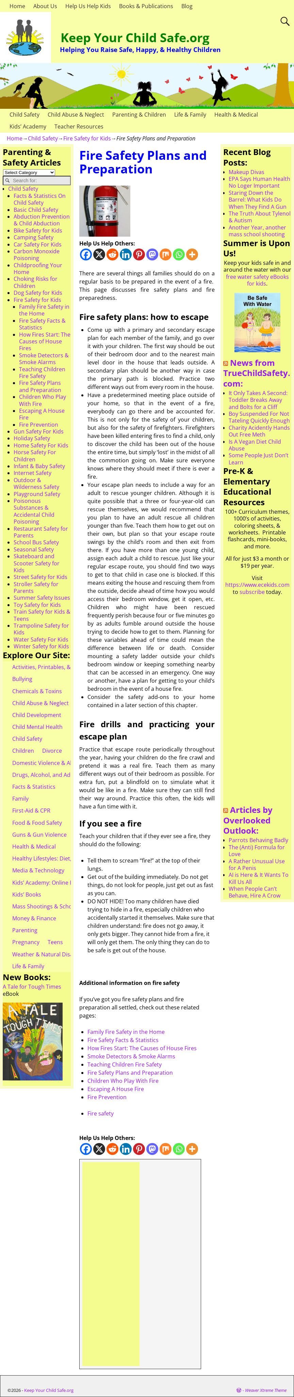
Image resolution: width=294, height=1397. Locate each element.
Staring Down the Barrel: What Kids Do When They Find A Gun (258, 199)
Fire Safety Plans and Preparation (130, 1072)
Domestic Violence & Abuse (47, 763)
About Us (45, 6)
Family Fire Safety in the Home (126, 1032)
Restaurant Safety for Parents (41, 532)
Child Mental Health (37, 727)
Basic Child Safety (36, 210)
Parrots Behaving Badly (258, 840)
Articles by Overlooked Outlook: (248, 820)
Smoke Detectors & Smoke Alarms (131, 1056)
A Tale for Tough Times (32, 986)
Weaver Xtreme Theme (266, 1390)
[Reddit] (112, 254)
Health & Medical (236, 114)
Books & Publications (146, 6)
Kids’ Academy (28, 126)
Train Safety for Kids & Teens (42, 615)
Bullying (22, 679)
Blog (187, 6)
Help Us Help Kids (88, 6)
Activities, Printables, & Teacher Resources (66, 667)
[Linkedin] (126, 254)
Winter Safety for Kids (41, 646)
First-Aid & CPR (31, 810)
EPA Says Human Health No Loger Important (259, 182)
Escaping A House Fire (115, 1089)
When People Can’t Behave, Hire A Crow (254, 892)
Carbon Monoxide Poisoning (37, 255)
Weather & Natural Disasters (49, 954)
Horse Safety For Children (35, 455)
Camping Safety (33, 237)
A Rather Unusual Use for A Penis (257, 864)
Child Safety (24, 114)
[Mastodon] (152, 254)
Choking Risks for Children (36, 282)
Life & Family (190, 114)
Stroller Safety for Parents (36, 587)
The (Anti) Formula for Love (257, 851)
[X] (99, 254)
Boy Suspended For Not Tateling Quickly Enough (259, 417)
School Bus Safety (36, 542)
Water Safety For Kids (41, 639)
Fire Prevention (107, 1097)
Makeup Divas (246, 172)
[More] (192, 254)
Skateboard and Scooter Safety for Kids (37, 563)
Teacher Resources (78, 126)
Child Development (36, 715)
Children (23, 750)
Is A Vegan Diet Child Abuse (255, 445)
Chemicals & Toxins (37, 691)
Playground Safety (37, 494)
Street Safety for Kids (40, 577)
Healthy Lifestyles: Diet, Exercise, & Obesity (66, 858)
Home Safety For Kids (41, 445)
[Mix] (166, 254)
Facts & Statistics (33, 786)
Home (17, 6)
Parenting (24, 930)
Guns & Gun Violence (39, 834)
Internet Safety (32, 473)
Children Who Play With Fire (123, 1081)
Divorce (52, 750)
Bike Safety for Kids (38, 230)
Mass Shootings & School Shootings (58, 906)
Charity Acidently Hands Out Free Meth (259, 431)
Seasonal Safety (34, 549)
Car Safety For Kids (38, 244)
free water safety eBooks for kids (257, 280)
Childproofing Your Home (38, 268)
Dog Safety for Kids (38, 292)
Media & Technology (38, 870)
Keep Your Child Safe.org (135, 37)
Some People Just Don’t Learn (259, 459)
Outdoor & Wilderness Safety (36, 483)
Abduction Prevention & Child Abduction (42, 220)
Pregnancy (25, 942)
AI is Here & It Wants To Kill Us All (259, 878)
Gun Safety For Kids (39, 431)
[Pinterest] (139, 254)
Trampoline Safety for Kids (41, 629)
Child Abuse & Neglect (76, 114)
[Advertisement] (111, 1264)
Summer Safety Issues (42, 597)
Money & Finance (34, 918)
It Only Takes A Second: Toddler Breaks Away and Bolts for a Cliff (258, 400)
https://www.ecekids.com (257, 585)
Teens (55, 942)
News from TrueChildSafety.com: (256, 373)
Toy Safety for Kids (37, 605)
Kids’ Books (26, 894)
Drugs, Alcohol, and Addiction (50, 775)
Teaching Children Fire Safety (124, 1064)
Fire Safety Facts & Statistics (123, 1040)
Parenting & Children (139, 114)
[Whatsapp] (179, 254)
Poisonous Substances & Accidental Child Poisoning (34, 511)
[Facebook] (86, 254)
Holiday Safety (32, 438)
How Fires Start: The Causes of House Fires (142, 1048)
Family (20, 798)
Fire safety (100, 1113)
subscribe (252, 592)
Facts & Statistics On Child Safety (40, 199)
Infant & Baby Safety (39, 466)
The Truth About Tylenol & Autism (260, 217)
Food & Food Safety (37, 823)
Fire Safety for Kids (87, 138)
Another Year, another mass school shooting (257, 231)
